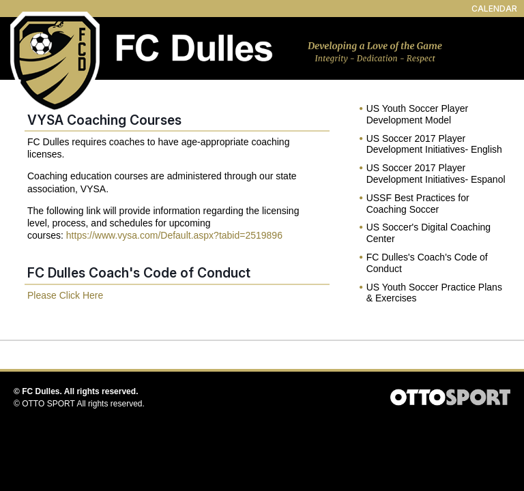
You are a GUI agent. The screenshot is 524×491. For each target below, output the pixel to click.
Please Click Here (65, 295)
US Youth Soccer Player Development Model (417, 114)
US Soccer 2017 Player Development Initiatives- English (434, 144)
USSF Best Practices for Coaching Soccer (417, 203)
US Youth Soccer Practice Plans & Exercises (434, 293)
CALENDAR (494, 8)
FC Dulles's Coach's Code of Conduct (427, 263)
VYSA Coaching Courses (104, 120)
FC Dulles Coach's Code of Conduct (138, 273)
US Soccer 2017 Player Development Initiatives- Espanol (436, 173)
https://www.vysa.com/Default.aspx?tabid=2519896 (174, 235)
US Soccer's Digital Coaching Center (428, 233)
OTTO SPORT (48, 403)
